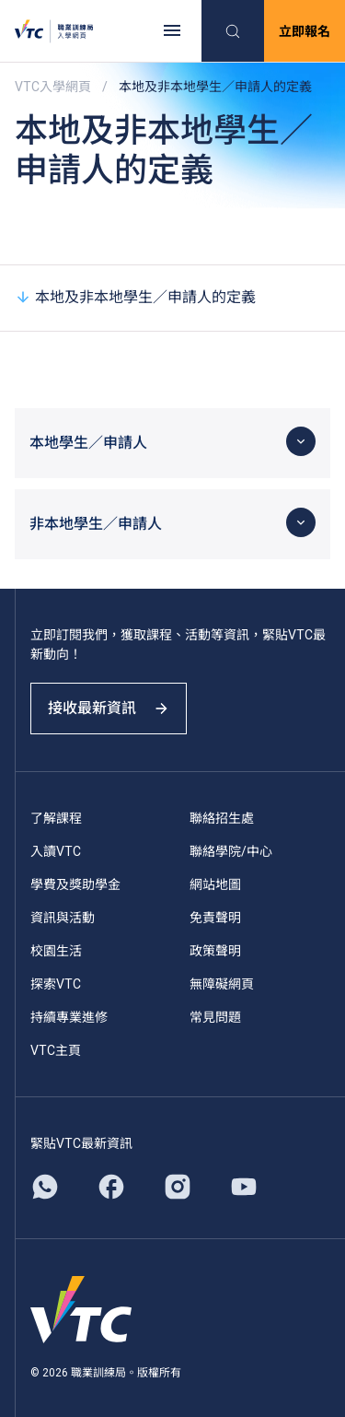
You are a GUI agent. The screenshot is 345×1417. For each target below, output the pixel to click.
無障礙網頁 (222, 984)
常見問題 (215, 1017)
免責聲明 (215, 917)
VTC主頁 (55, 1050)
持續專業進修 (69, 1017)
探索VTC (55, 984)
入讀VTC (55, 851)
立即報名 (304, 31)
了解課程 (56, 818)
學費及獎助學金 (75, 884)
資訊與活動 (62, 917)
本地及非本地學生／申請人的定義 (135, 297)
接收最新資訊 (108, 708)
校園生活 (56, 950)
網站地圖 (215, 884)
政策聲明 (215, 950)
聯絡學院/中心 (231, 851)
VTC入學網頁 (53, 86)
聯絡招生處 (222, 818)
